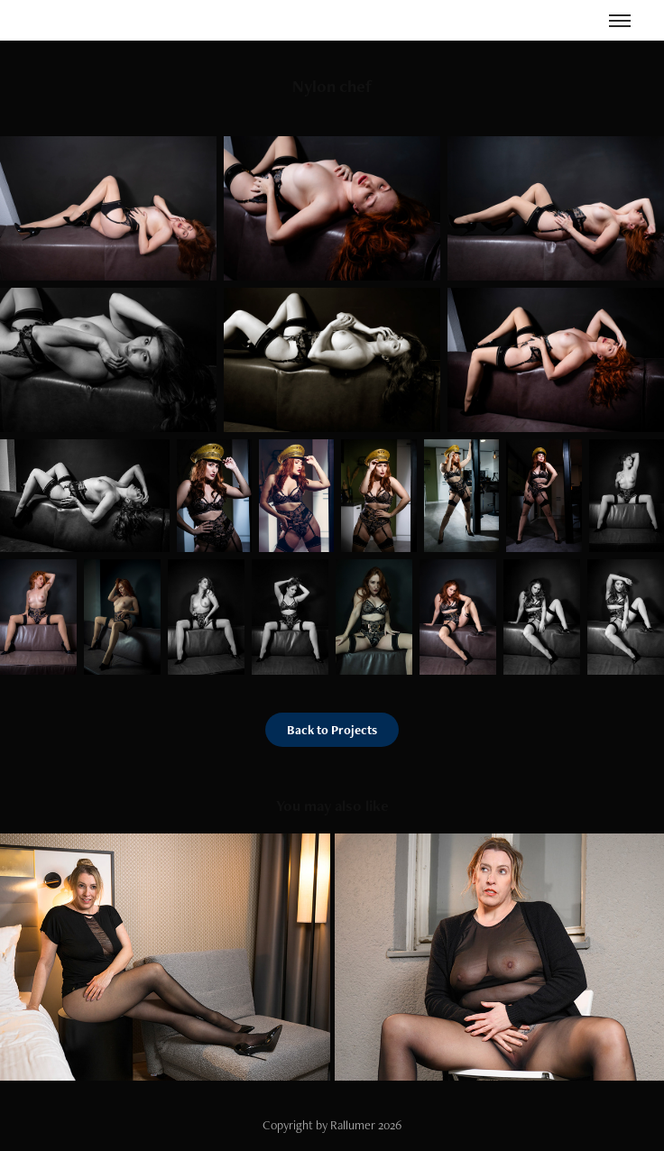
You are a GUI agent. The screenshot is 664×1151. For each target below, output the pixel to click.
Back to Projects (332, 730)
